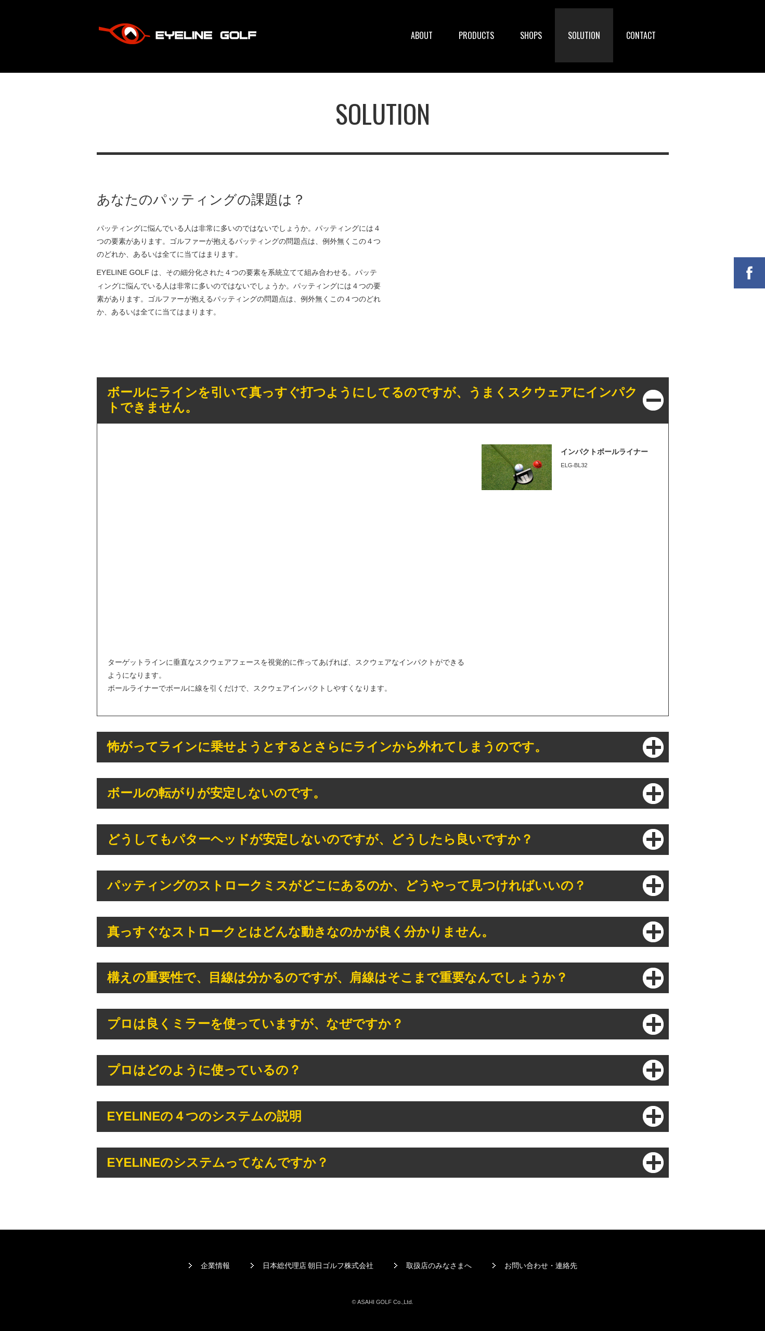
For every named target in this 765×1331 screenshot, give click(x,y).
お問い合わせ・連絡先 (540, 1265)
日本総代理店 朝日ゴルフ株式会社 (318, 1265)
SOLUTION (584, 35)
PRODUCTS (476, 35)
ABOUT (422, 35)
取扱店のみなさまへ (439, 1265)
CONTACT (641, 35)
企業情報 (215, 1265)
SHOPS (531, 35)
